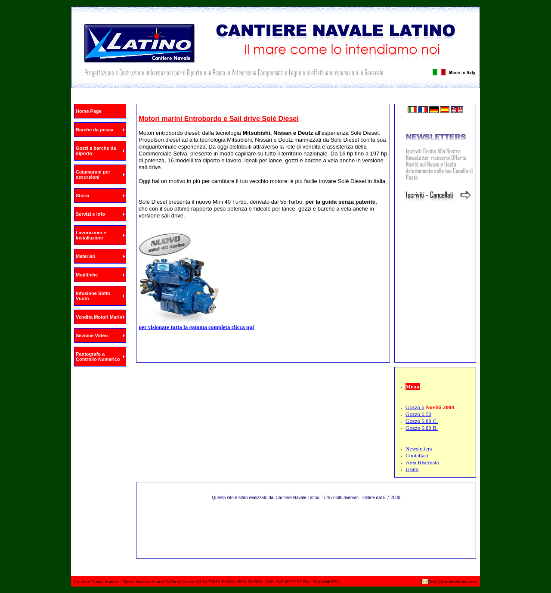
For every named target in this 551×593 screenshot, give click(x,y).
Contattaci (417, 455)
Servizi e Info (90, 214)
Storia (82, 195)
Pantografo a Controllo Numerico (98, 356)
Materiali (85, 256)
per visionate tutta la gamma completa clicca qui (196, 327)
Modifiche (87, 274)
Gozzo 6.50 (418, 414)
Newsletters (419, 448)
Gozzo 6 (415, 407)
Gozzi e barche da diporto (96, 151)
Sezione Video (92, 335)
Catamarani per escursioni (93, 174)
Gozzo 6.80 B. (422, 428)
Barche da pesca (94, 129)
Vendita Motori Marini (100, 317)
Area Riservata (422, 462)
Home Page (89, 111)
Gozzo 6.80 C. (422, 421)
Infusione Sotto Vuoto (93, 296)
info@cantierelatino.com (453, 581)
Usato (412, 469)
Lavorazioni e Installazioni (91, 235)
